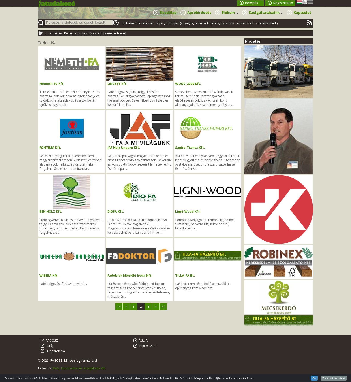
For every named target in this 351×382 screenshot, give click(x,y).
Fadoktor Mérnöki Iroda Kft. (129, 275)
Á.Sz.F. (143, 340)
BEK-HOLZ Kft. (50, 211)
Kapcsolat (302, 12)
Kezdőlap (168, 12)
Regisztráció (283, 3)
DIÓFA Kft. (115, 211)
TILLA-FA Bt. (185, 275)
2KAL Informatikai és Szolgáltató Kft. (79, 368)
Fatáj (49, 346)
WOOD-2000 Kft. (188, 83)
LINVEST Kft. (117, 83)
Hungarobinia (55, 351)
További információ (333, 378)
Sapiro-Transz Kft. (190, 147)
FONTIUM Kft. (50, 147)
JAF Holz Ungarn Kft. (123, 147)
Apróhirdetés (199, 12)
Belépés (251, 3)
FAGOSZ (52, 340)
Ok (314, 378)
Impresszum (147, 346)
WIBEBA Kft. (48, 275)
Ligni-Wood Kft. (188, 211)
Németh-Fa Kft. (51, 83)
